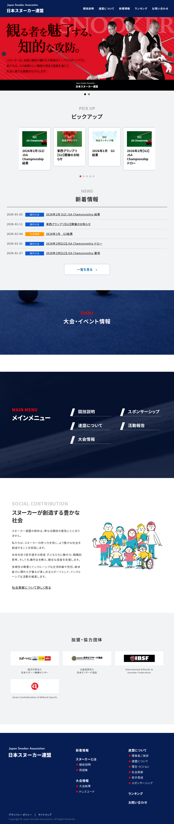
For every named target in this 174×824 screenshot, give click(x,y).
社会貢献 (137, 772)
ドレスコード (87, 791)
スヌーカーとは (86, 759)
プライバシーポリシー (20, 814)
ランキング (141, 8)
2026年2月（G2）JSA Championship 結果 (33, 157)
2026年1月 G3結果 (103, 153)
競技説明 (88, 8)
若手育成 (137, 777)
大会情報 (82, 780)
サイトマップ (45, 814)
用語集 (83, 770)
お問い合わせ (160, 8)
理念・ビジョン (140, 766)
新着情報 (124, 8)
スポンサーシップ (142, 783)
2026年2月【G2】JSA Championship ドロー (138, 157)
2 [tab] (89, 94)
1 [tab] (85, 94)
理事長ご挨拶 (140, 756)
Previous (4, 54)
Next (170, 54)
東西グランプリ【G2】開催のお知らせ (68, 155)
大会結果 (85, 786)
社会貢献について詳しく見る (31, 587)
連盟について (106, 8)
